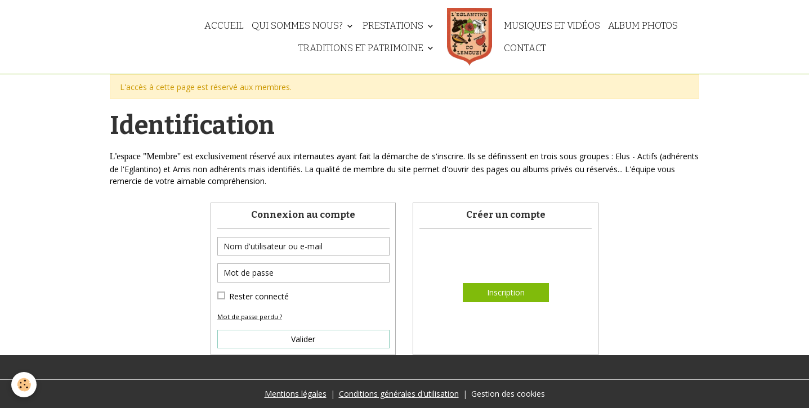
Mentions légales (296, 393)
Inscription (506, 292)
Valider (303, 339)
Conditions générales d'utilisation (399, 393)
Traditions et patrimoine (362, 47)
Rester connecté (259, 296)
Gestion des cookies (508, 393)
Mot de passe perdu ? (249, 316)
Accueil (224, 25)
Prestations (394, 25)
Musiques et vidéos (552, 25)
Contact (525, 47)
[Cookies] (24, 384)
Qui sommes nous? (298, 25)
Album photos (643, 25)
